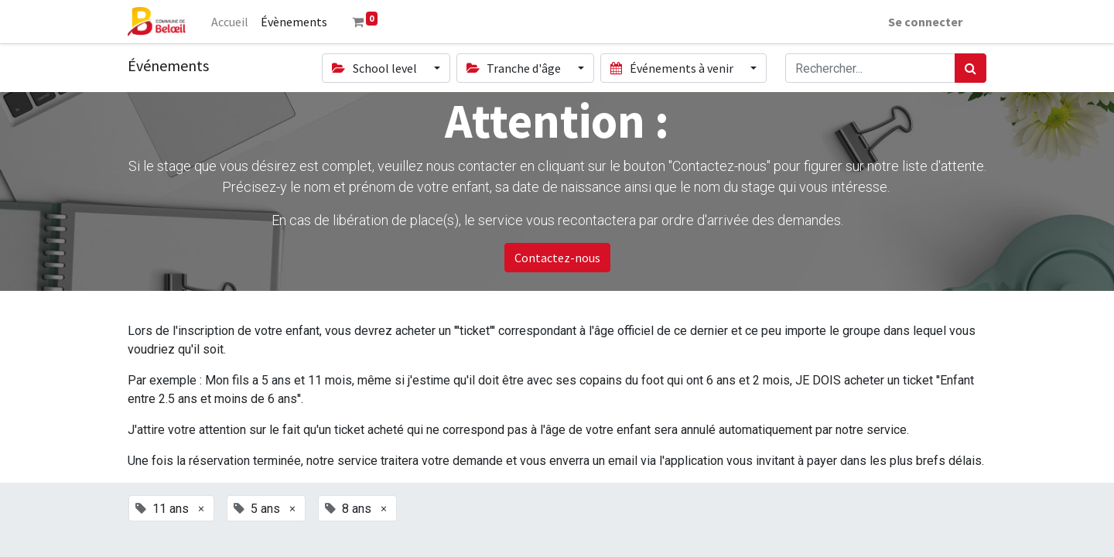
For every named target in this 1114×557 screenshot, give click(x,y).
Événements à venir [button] (672, 68)
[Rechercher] (970, 68)
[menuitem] (230, 21)
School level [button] (375, 68)
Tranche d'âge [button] (514, 68)
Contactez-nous (557, 257)
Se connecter (924, 21)
